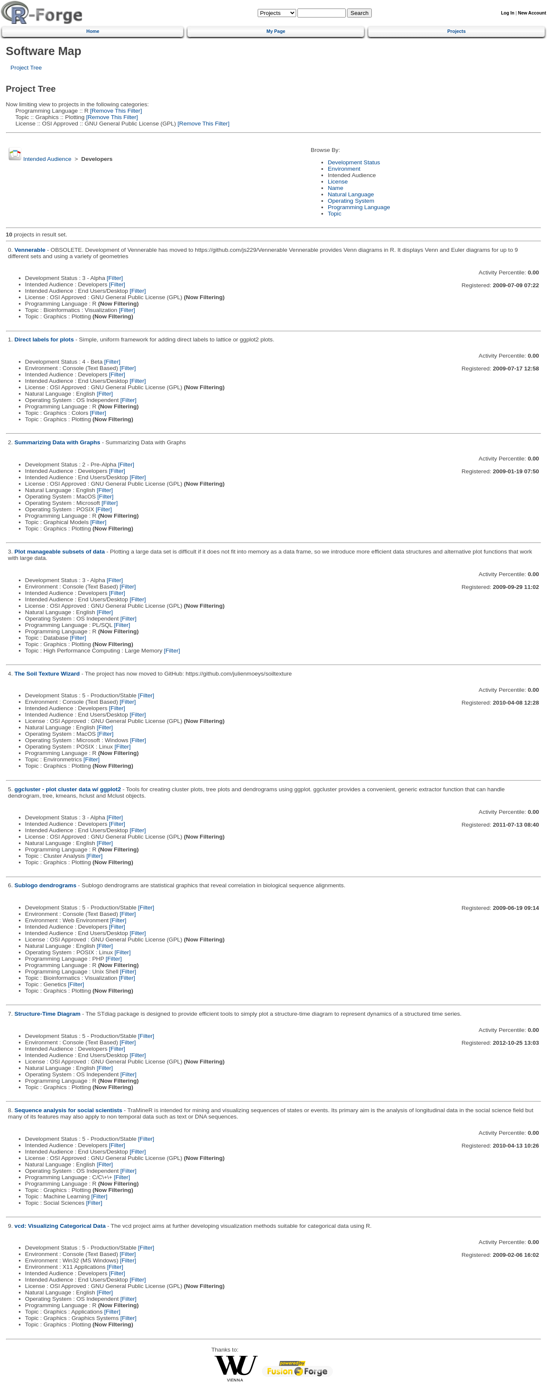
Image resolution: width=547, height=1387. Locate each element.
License (338, 181)
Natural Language (351, 194)
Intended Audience (47, 159)
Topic (334, 213)
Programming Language (359, 207)
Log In (507, 13)
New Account (532, 13)
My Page (275, 31)
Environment (344, 169)
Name (335, 188)
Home (92, 31)
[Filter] (115, 278)
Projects (456, 31)
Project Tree (26, 67)
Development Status (354, 162)
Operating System (351, 201)
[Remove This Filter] (115, 111)
